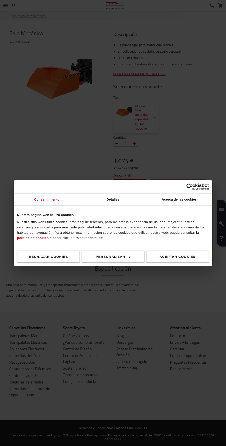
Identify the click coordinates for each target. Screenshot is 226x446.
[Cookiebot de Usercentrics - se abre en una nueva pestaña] (189, 186)
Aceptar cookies (178, 256)
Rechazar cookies (48, 256)
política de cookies (33, 237)
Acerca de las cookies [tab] (179, 199)
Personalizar (113, 256)
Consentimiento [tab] (47, 199)
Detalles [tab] (113, 199)
